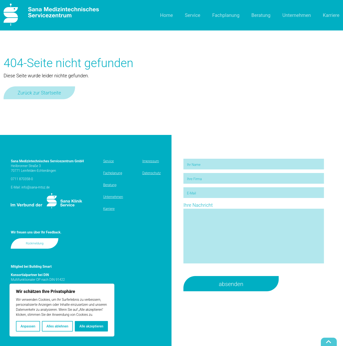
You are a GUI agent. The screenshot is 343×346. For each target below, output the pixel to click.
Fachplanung (225, 15)
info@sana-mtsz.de (35, 187)
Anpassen (27, 326)
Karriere (331, 15)
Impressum (150, 161)
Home (166, 15)
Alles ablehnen (57, 326)
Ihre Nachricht (253, 233)
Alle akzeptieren (91, 326)
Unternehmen (296, 15)
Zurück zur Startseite (39, 93)
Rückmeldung (35, 243)
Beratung (260, 15)
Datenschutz (151, 173)
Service (192, 15)
